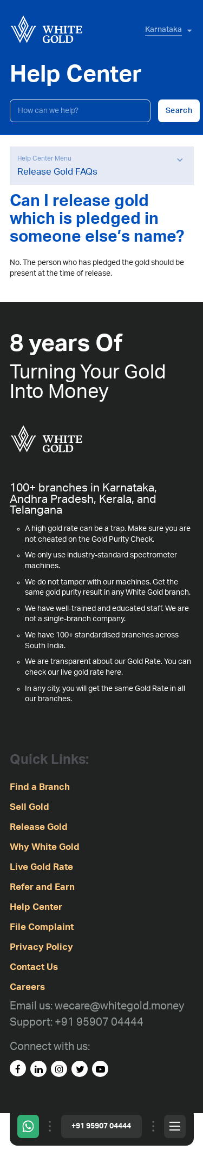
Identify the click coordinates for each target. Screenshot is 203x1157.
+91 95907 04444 (101, 1126)
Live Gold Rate (41, 867)
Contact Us (34, 967)
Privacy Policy (41, 947)
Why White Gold (45, 847)
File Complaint (42, 927)
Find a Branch (40, 787)
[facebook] (18, 1068)
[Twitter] (79, 1069)
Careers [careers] (27, 987)
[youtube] (100, 1069)
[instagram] (59, 1069)
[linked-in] (38, 1069)
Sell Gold (29, 807)
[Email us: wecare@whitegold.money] (97, 1006)
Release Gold (39, 827)
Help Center (36, 907)
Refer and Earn (42, 887)
